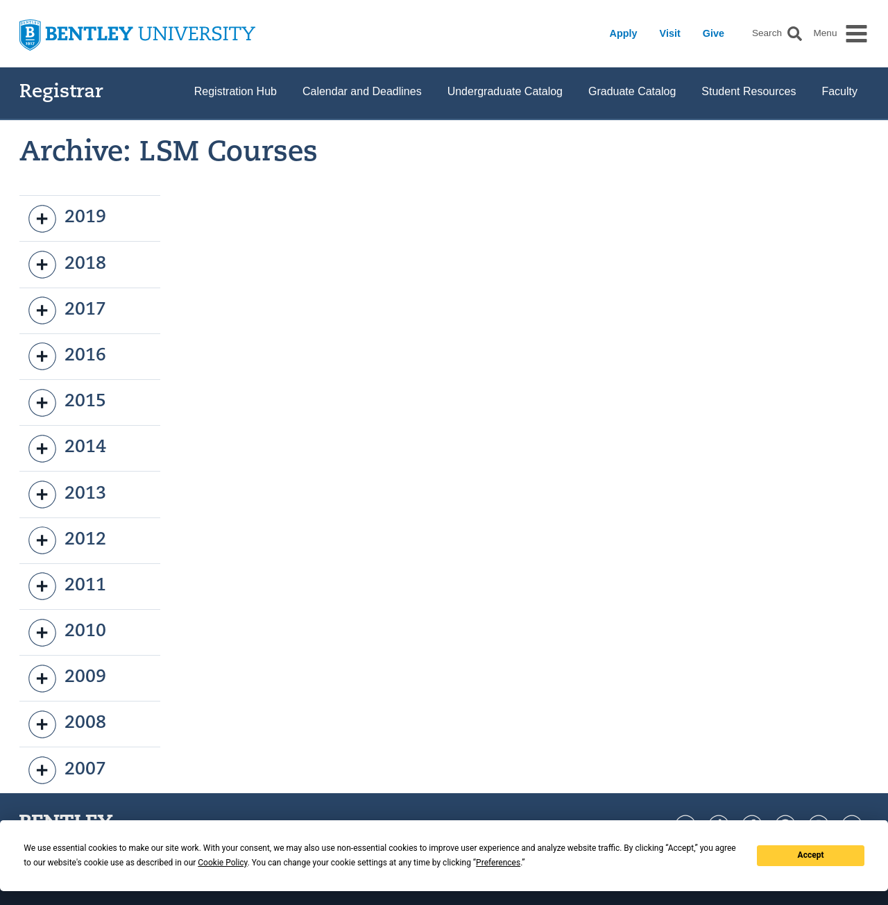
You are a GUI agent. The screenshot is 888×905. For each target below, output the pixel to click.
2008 (67, 724)
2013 (67, 494)
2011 (67, 586)
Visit (670, 33)
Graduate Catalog (632, 91)
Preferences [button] (498, 862)
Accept (811, 855)
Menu (825, 33)
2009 (67, 678)
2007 (67, 770)
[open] (42, 219)
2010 (67, 633)
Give (713, 33)
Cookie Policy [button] (222, 862)
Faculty (839, 91)
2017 (67, 310)
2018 (67, 265)
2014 (67, 449)
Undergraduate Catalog (505, 91)
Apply (624, 33)
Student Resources (748, 91)
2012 (67, 540)
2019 (67, 219)
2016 (67, 356)
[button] (794, 33)
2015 (67, 403)
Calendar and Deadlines (362, 91)
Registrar (61, 92)
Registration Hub (235, 91)
